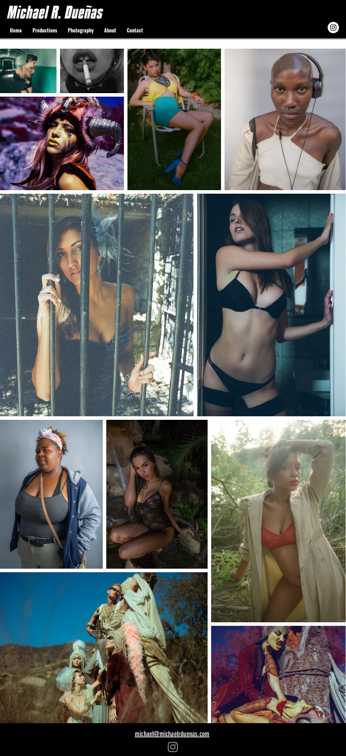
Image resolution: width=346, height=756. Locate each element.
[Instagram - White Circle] (333, 27)
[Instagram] (173, 747)
